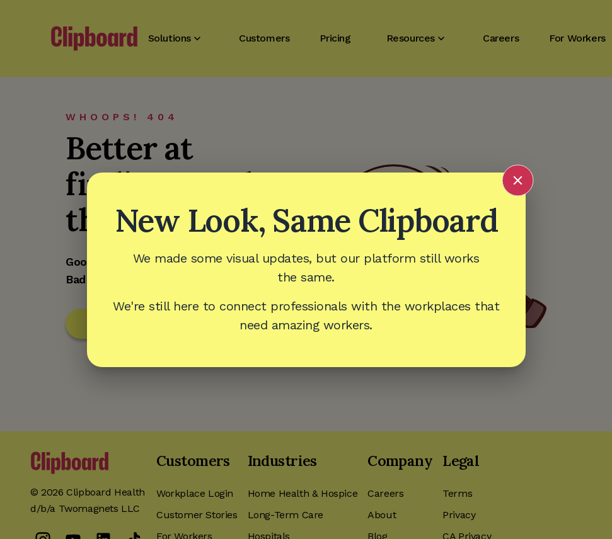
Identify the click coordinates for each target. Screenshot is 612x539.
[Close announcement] (517, 180)
